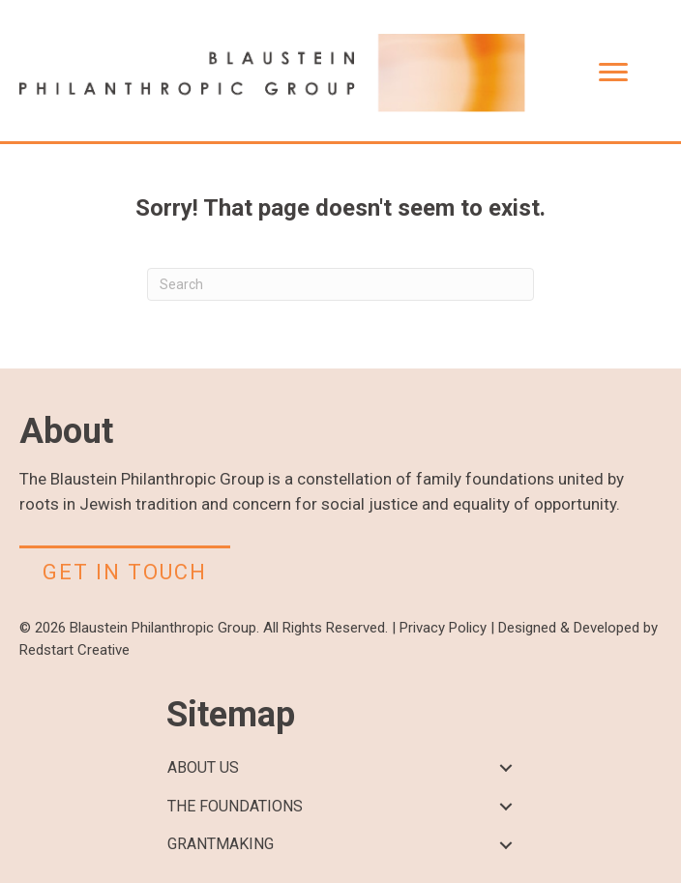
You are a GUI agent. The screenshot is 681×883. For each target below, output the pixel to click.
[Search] (340, 284)
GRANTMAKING (220, 844)
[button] (505, 768)
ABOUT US (203, 767)
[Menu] (613, 72)
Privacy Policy (443, 627)
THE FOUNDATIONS (235, 806)
